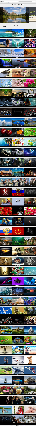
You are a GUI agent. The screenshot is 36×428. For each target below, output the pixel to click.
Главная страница (3, 2)
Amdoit (24, 425)
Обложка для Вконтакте (32, 11)
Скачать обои (31, 17)
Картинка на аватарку (32, 14)
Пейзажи (7, 2)
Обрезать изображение (32, 15)
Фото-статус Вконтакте (32, 10)
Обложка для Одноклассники (31, 12)
